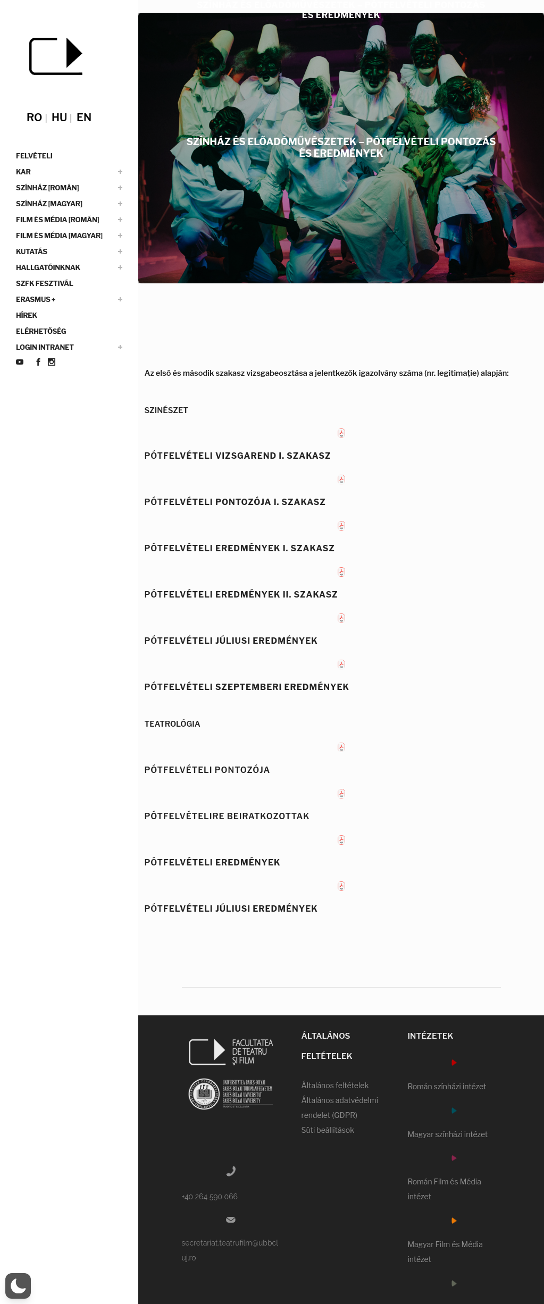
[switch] (18, 1286)
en (84, 117)
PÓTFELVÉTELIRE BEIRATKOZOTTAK (226, 816)
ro (34, 117)
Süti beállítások (327, 1129)
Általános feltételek (335, 1085)
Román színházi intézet (446, 1086)
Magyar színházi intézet (447, 1134)
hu (59, 117)
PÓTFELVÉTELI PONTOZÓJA (207, 770)
